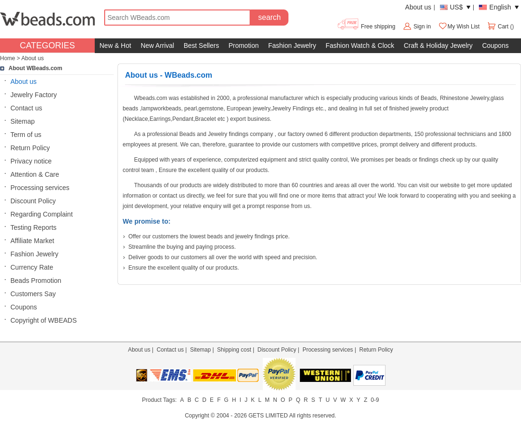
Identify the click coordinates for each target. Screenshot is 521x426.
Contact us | (173, 349)
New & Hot (115, 45)
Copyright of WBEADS (43, 320)
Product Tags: (159, 400)
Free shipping (366, 26)
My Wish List (459, 26)
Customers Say (33, 294)
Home (7, 58)
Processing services (40, 187)
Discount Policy (33, 201)
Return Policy (30, 148)
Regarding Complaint (41, 214)
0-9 (375, 400)
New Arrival (157, 45)
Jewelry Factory (33, 95)
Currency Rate (31, 267)
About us (418, 7)
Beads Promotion (35, 280)
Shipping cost (234, 349)
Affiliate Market (32, 241)
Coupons (495, 45)
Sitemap (22, 121)
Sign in (422, 26)
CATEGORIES (47, 45)
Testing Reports (33, 227)
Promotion (243, 45)
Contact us (26, 108)
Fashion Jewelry (292, 45)
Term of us (25, 134)
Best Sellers (201, 45)
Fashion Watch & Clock (359, 45)
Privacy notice (31, 161)
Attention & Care (34, 174)
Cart (498, 26)
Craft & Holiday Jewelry (438, 45)
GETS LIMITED (267, 415)
